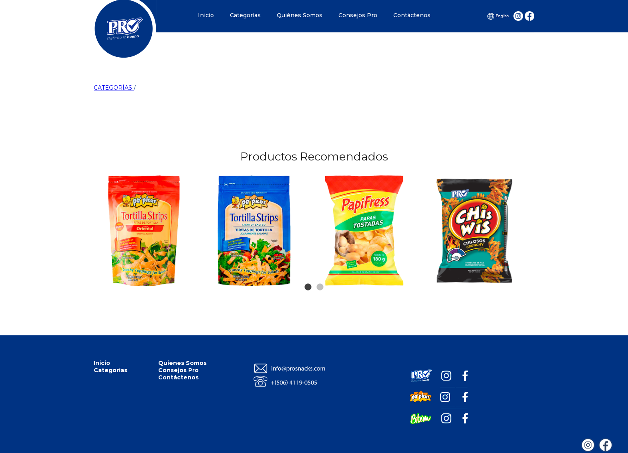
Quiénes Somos (299, 15)
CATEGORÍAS (114, 87)
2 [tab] (320, 275)
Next (519, 191)
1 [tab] (308, 275)
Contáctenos (412, 15)
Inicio (206, 15)
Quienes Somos (182, 363)
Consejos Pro (357, 15)
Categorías (245, 15)
